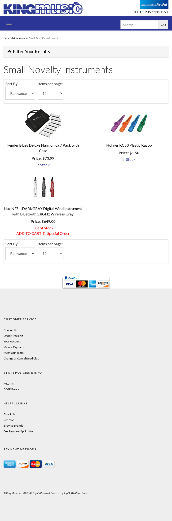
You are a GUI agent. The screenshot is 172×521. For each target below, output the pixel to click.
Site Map (9, 420)
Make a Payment (14, 347)
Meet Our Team (14, 353)
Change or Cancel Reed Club (21, 358)
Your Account (12, 341)
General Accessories (15, 38)
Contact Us (11, 330)
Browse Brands (13, 425)
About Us (9, 414)
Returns (9, 383)
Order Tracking (13, 335)
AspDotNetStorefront (75, 493)
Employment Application (19, 431)
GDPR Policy (11, 389)
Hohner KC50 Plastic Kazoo (129, 145)
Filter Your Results (28, 51)
